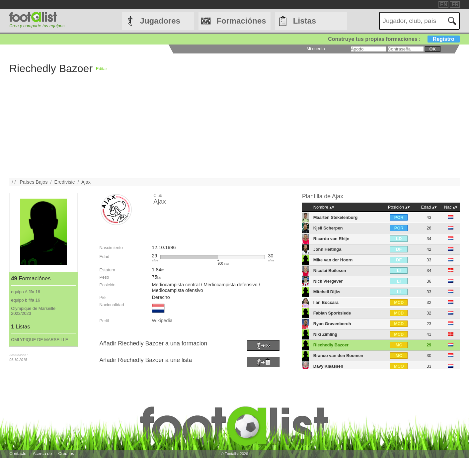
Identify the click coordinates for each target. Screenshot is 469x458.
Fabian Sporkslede (332, 313)
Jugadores (160, 20)
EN (443, 4)
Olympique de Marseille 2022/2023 (33, 311)
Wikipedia (162, 320)
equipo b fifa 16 (25, 300)
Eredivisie (64, 182)
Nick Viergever (328, 281)
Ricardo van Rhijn (331, 238)
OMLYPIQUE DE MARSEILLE (39, 339)
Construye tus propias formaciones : (394, 39)
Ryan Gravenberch (332, 323)
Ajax (86, 182)
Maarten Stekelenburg (335, 217)
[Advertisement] (208, 131)
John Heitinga (327, 249)
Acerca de (42, 453)
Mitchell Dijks (327, 291)
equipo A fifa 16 (25, 291)
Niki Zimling (325, 334)
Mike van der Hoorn (333, 259)
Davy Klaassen (328, 366)
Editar (101, 68)
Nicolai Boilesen (329, 270)
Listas (304, 20)
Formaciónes (241, 20)
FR (454, 4)
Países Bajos (33, 182)
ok (432, 48)
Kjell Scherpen (328, 228)
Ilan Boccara (326, 302)
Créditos (66, 453)
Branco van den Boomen (338, 355)
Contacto (17, 453)
